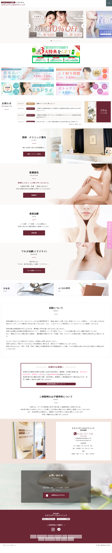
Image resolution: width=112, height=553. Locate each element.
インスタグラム (53, 531)
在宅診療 (73, 540)
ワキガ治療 (58, 538)
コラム (58, 540)
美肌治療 (38, 233)
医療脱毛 (38, 195)
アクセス (39, 540)
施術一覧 (30, 538)
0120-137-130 (85, 435)
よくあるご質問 (48, 540)
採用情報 (65, 540)
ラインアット (59, 531)
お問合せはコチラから (58, 496)
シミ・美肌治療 (40, 538)
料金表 (66, 538)
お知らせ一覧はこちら (75, 124)
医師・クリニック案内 (36, 154)
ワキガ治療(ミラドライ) (36, 271)
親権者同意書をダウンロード (56, 385)
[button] (28, 25)
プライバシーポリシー (9, 547)
